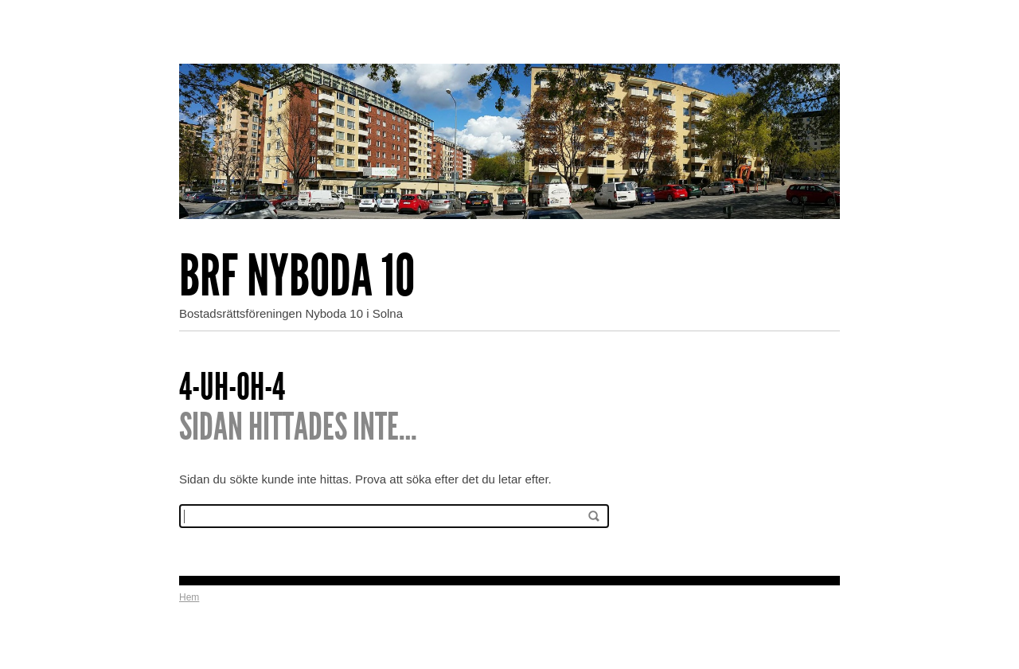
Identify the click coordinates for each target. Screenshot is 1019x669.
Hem (189, 597)
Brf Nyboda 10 (297, 276)
